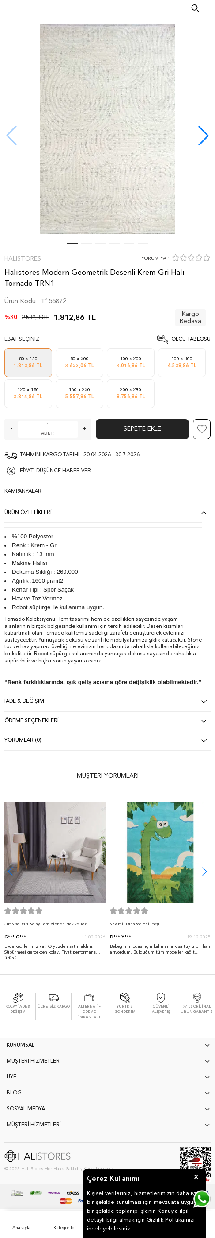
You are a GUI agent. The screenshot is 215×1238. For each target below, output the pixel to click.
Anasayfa (21, 1228)
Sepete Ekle (142, 429)
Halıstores (22, 259)
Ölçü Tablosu (191, 339)
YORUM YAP (155, 258)
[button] (203, 135)
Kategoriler (64, 1228)
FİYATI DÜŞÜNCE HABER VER (55, 471)
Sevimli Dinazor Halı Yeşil (135, 924)
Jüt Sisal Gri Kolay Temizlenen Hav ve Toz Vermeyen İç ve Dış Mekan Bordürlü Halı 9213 (50, 926)
